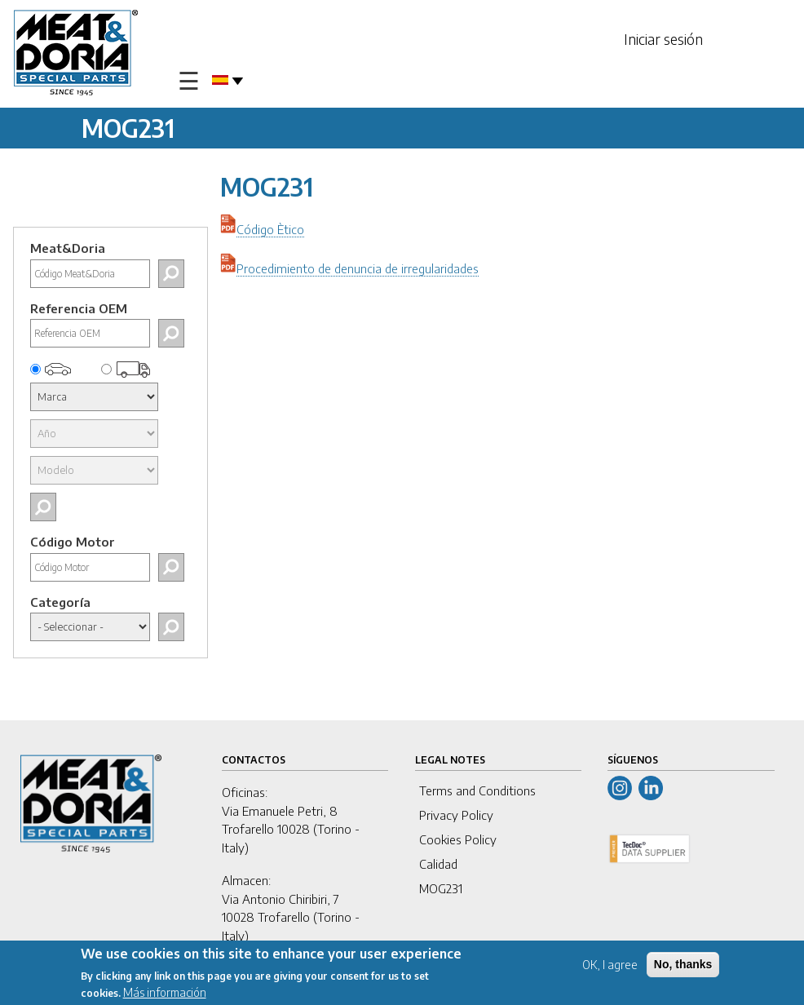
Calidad (438, 864)
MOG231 (440, 888)
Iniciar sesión (663, 38)
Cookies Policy (458, 839)
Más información (164, 994)
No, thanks (683, 965)
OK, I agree (610, 965)
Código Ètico (270, 229)
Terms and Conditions (477, 790)
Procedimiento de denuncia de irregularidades (357, 268)
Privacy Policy (456, 815)
